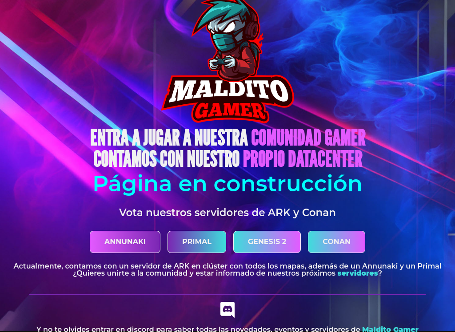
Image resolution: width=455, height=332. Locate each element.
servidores (357, 273)
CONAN (337, 241)
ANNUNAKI (125, 241)
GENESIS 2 (267, 241)
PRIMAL (197, 241)
